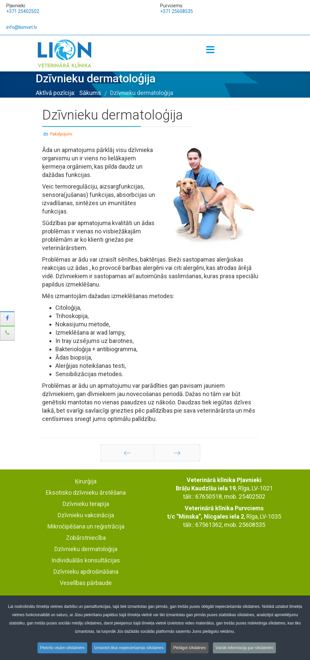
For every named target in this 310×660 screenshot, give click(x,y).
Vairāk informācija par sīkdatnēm (244, 648)
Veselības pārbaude (86, 582)
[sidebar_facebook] (7, 318)
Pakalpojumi (61, 134)
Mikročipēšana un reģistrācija (85, 526)
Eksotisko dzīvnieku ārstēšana (86, 492)
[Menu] (210, 50)
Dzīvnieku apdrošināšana (85, 571)
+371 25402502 (22, 11)
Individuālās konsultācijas (85, 560)
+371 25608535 (176, 11)
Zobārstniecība (86, 537)
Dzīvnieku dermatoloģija (85, 548)
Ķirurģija (85, 481)
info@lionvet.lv (21, 27)
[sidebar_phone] (7, 333)
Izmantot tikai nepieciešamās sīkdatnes (129, 648)
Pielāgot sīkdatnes (189, 648)
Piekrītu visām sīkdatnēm (62, 648)
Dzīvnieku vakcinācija (86, 515)
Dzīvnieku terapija (86, 503)
